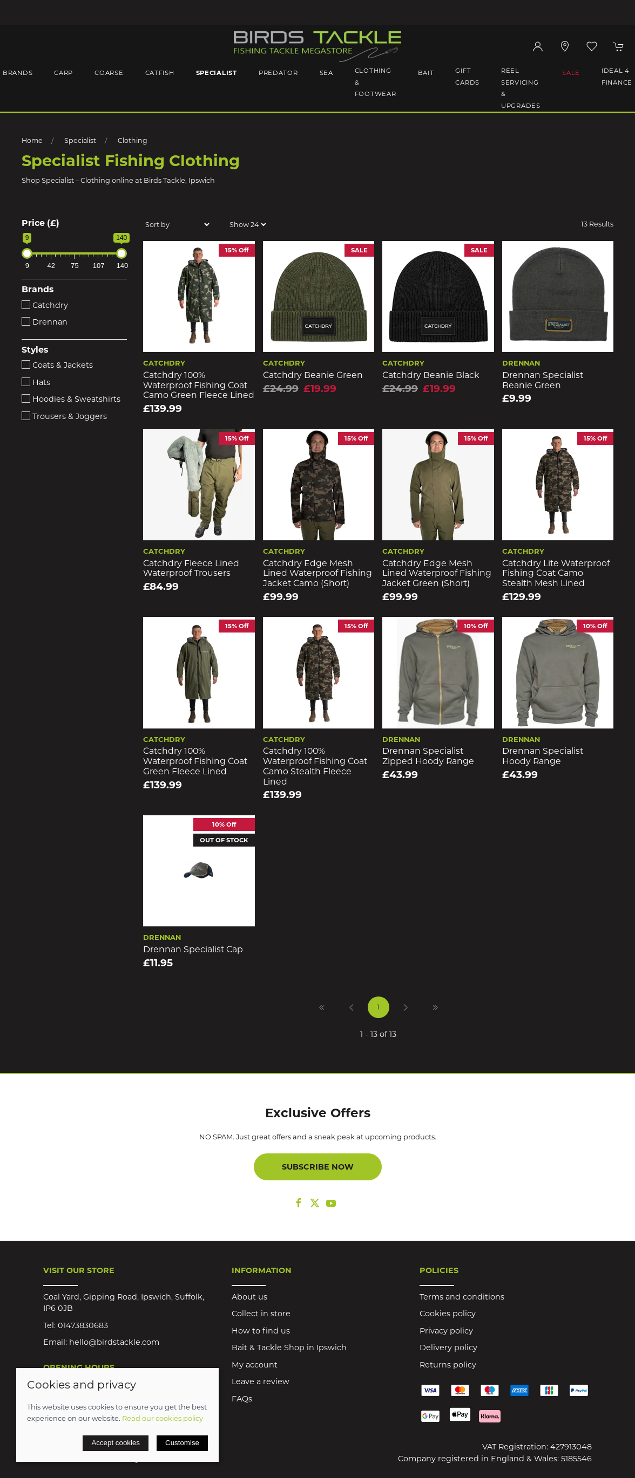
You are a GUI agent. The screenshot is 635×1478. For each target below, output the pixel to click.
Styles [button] (35, 350)
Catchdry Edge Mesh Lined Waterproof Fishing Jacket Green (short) (436, 573)
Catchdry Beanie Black (430, 375)
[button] (591, 46)
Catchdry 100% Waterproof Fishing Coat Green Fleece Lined (195, 761)
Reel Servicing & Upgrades (521, 88)
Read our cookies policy (162, 1418)
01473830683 (83, 1325)
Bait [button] (426, 73)
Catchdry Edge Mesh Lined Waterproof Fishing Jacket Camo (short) (317, 573)
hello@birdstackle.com (114, 1342)
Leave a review (260, 1381)
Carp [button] (63, 73)
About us (249, 1297)
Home (32, 140)
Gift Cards (467, 76)
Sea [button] (326, 73)
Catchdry (45, 305)
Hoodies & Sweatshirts (71, 399)
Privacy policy (446, 1331)
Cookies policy (448, 1313)
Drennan (44, 322)
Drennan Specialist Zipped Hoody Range (428, 756)
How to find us (261, 1331)
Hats (36, 382)
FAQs (242, 1399)
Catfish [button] (159, 73)
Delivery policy (448, 1347)
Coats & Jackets (57, 365)
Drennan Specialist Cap (193, 949)
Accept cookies (115, 1443)
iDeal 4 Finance (617, 76)
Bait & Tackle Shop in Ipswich (289, 1347)
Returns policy (448, 1365)
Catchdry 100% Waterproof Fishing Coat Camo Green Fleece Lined (198, 385)
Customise (182, 1443)
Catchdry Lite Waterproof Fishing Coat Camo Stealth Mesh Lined (556, 573)
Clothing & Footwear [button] (375, 82)
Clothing (132, 140)
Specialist (80, 140)
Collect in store (261, 1313)
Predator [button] (278, 73)
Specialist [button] (216, 73)
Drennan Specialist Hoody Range (542, 756)
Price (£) (40, 223)
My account (255, 1365)
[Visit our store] (564, 46)
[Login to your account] (537, 46)
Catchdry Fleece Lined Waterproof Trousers (191, 568)
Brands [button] (17, 73)
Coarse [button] (108, 73)
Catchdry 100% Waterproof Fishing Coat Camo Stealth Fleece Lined (315, 766)
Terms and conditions (462, 1297)
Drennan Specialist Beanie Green (542, 380)
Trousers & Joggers (64, 416)
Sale (571, 73)
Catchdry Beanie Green (313, 375)
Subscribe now (318, 1167)
